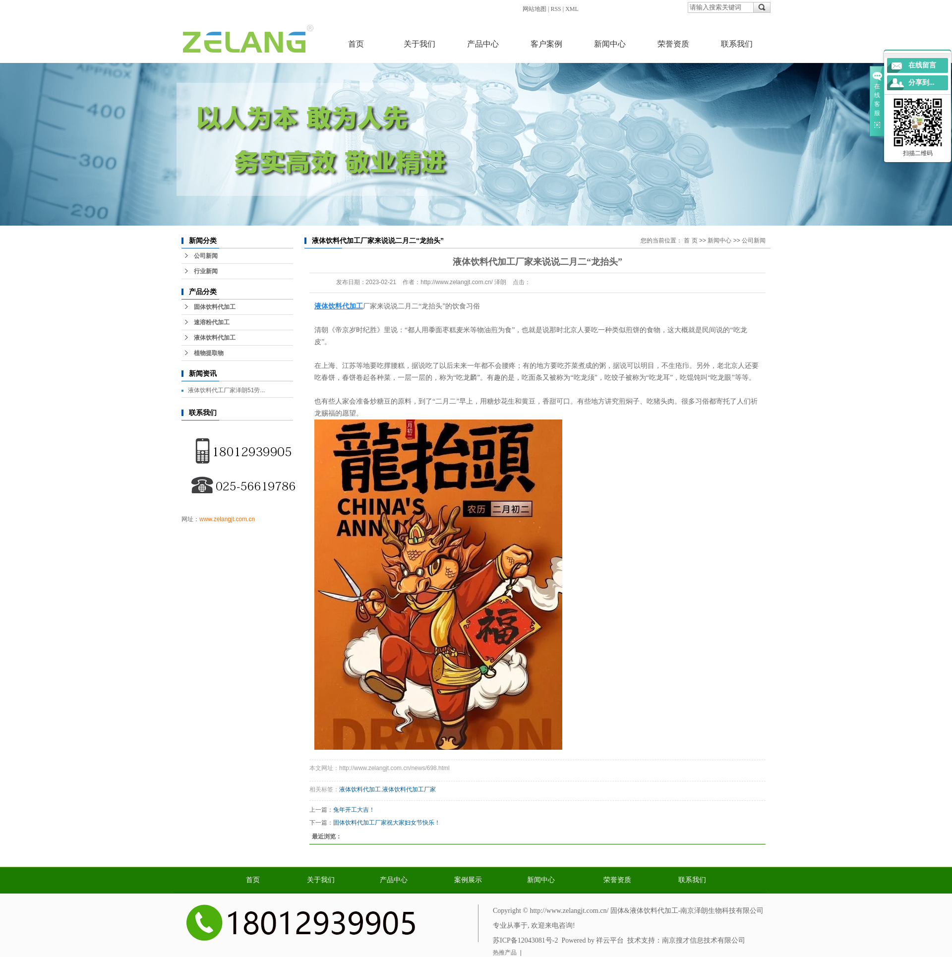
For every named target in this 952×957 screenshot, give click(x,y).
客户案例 (546, 44)
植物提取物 (209, 353)
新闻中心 (610, 44)
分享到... (921, 82)
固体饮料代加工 (215, 306)
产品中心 (483, 44)
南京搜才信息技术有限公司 (703, 940)
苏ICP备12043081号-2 (525, 940)
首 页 (690, 240)
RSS (555, 8)
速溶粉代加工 (212, 322)
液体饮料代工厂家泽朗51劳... (226, 390)
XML (572, 8)
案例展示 (468, 880)
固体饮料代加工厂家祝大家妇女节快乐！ (386, 822)
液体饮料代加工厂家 (409, 789)
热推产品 (505, 952)
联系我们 (737, 44)
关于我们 (419, 44)
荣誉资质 (673, 44)
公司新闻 (206, 255)
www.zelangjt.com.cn (227, 519)
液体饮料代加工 (215, 337)
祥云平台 (610, 940)
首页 (356, 44)
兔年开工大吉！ (354, 809)
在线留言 (922, 65)
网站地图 (534, 8)
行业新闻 (206, 271)
